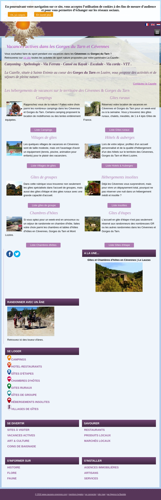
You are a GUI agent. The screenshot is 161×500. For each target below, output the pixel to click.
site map (101, 494)
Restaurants (94, 429)
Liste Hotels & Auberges (119, 165)
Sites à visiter (18, 429)
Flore (11, 472)
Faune (11, 478)
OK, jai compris (17, 15)
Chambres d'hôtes (23, 379)
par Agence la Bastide (116, 494)
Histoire (13, 467)
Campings (16, 358)
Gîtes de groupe (22, 393)
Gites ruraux (19, 386)
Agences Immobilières (101, 467)
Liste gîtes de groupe (44, 205)
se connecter (90, 494)
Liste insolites (119, 205)
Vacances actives (21, 435)
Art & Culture (18, 440)
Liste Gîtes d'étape (119, 245)
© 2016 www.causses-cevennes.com (51, 494)
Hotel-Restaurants (24, 365)
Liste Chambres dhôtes (43, 245)
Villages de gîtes (22, 408)
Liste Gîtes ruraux (119, 129)
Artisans (91, 472)
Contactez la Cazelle (144, 83)
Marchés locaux (97, 440)
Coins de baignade (21, 446)
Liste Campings (43, 129)
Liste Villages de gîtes (43, 165)
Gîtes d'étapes (20, 372)
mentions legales (76, 494)
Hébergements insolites (28, 400)
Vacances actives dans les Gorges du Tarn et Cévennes (57, 46)
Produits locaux (97, 435)
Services (91, 478)
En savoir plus (43, 15)
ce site (27, 57)
